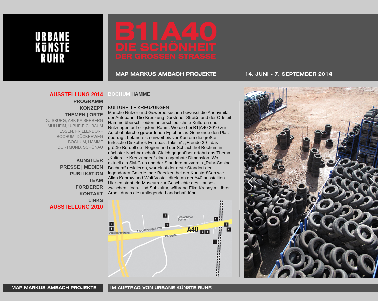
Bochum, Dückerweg (80, 136)
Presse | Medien (81, 167)
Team (96, 180)
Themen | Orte (84, 114)
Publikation (86, 173)
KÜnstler (89, 160)
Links (95, 200)
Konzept (91, 108)
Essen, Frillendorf (81, 131)
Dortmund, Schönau (80, 147)
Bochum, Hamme (85, 142)
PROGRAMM (88, 101)
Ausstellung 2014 (76, 94)
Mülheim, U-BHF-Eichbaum (75, 126)
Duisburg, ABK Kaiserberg (73, 120)
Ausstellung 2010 (76, 207)
